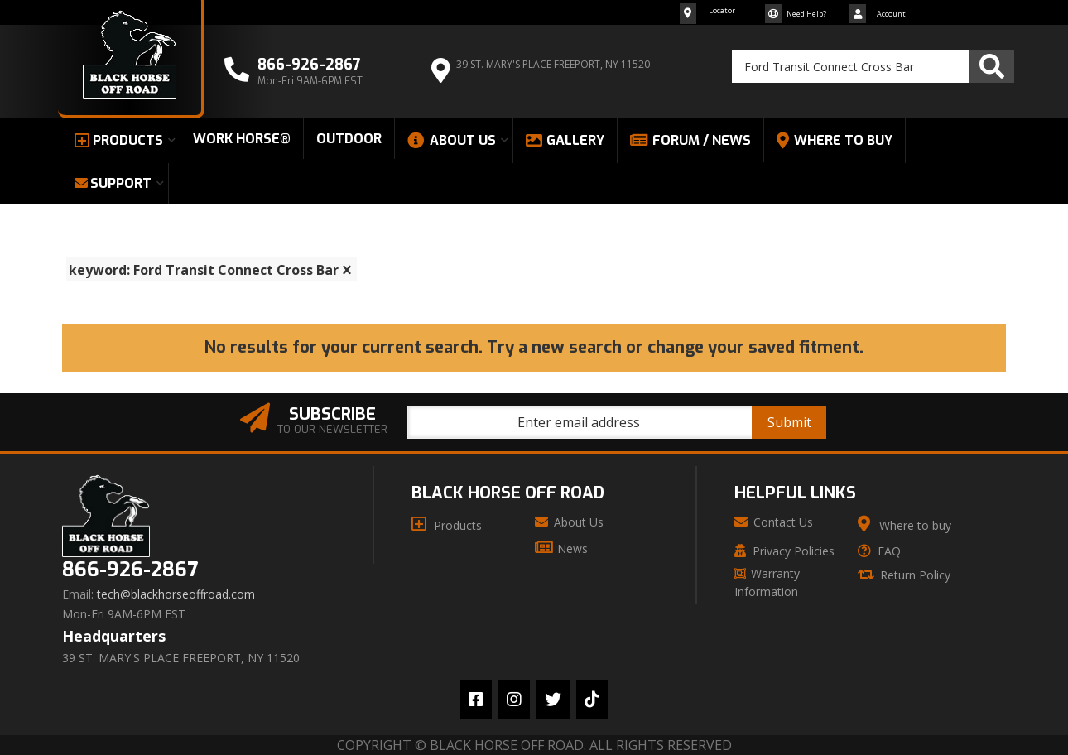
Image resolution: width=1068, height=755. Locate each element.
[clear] (347, 270)
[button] (873, 66)
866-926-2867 (130, 570)
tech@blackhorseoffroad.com (176, 594)
